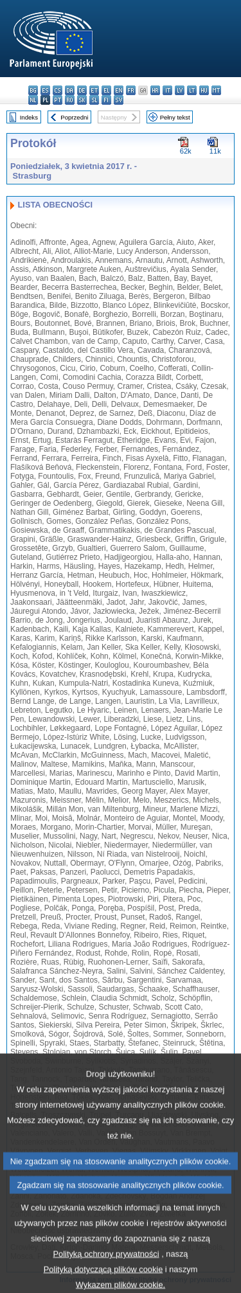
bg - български (33, 90)
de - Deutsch (82, 90)
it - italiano (167, 90)
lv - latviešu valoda (179, 90)
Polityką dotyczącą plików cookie (103, 1284)
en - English (118, 90)
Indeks (29, 117)
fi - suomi (106, 100)
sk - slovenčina (82, 100)
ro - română (70, 100)
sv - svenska (118, 100)
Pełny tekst (175, 117)
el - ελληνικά (106, 90)
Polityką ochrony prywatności (106, 1268)
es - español (45, 90)
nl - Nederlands (33, 100)
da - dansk (70, 90)
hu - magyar (204, 90)
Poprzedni (74, 117)
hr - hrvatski (155, 90)
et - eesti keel (94, 90)
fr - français (131, 90)
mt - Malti (216, 90)
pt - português (57, 100)
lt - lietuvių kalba (192, 90)
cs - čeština (57, 90)
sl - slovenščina (94, 100)
